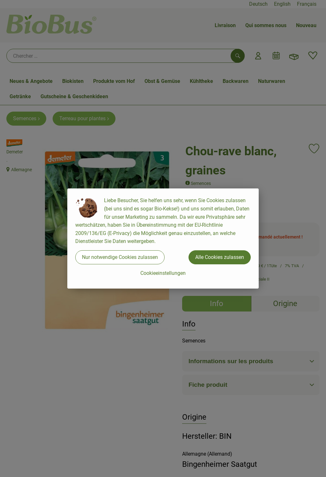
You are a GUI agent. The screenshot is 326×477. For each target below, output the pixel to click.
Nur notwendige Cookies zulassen (120, 257)
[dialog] (163, 238)
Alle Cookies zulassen (219, 257)
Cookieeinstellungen (163, 273)
